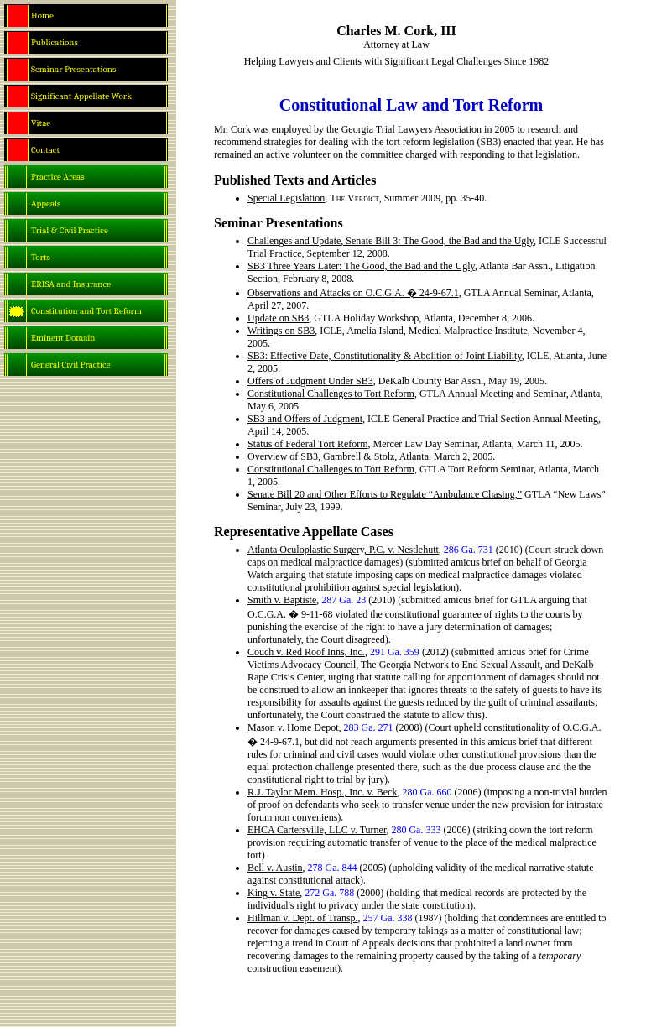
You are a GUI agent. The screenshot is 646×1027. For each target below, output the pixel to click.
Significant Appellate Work (81, 96)
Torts (40, 257)
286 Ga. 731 (468, 549)
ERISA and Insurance (71, 284)
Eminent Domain (63, 337)
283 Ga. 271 (368, 727)
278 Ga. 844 (332, 867)
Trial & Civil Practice (69, 230)
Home (42, 15)
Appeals (45, 203)
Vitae (40, 122)
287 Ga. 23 (343, 600)
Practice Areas (57, 176)
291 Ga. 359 (394, 652)
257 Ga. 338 (388, 918)
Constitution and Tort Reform (86, 310)
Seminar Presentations (73, 69)
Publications (54, 42)
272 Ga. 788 (329, 893)
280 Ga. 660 (426, 792)
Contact (45, 149)
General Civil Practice (71, 364)
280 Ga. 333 (415, 830)
